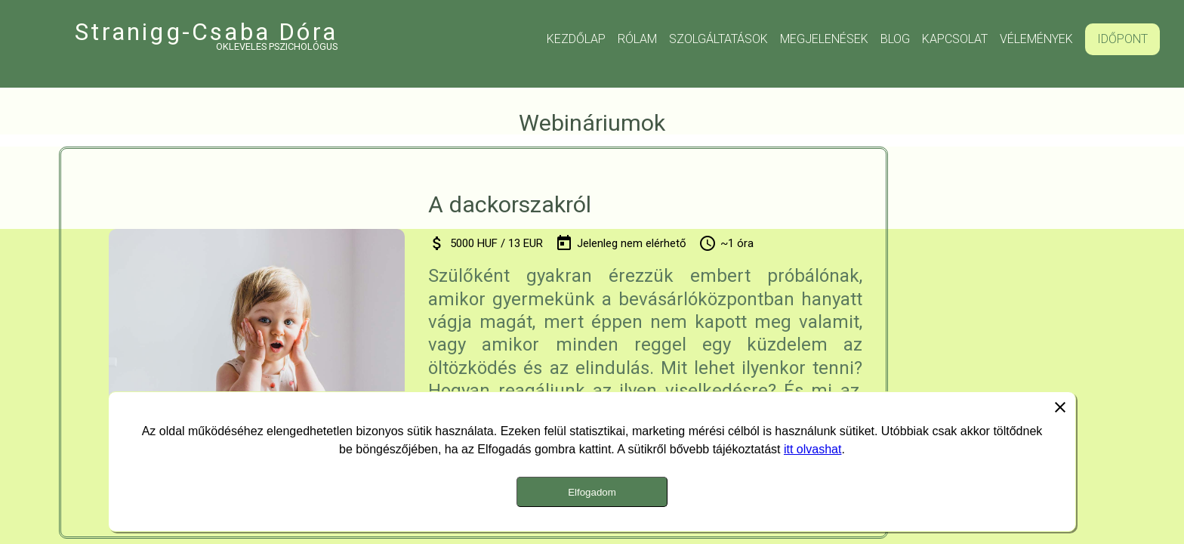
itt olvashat (812, 449)
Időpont (1122, 39)
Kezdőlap (576, 39)
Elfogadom (592, 492)
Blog (895, 39)
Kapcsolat (955, 39)
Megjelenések (824, 39)
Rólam (637, 39)
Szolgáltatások (718, 39)
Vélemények (1036, 39)
